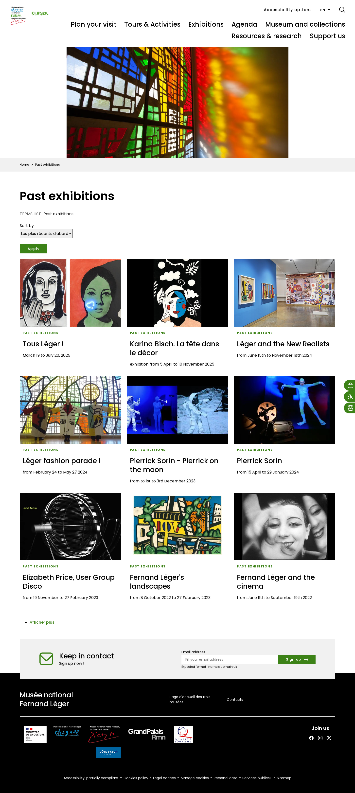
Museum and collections (305, 24)
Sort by (27, 226)
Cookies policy (136, 777)
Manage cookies (195, 777)
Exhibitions (206, 24)
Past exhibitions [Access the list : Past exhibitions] (40, 333)
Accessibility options (288, 10)
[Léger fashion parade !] (70, 431)
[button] (342, 10)
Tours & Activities (152, 24)
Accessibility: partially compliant (91, 777)
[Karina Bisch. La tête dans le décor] (177, 314)
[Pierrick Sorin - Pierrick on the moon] (177, 431)
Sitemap (284, 777)
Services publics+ (257, 777)
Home (24, 164)
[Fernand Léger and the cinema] (284, 548)
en (325, 9)
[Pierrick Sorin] (284, 431)
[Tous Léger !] (70, 314)
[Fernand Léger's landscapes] (177, 548)
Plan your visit (93, 24)
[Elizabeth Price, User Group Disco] (70, 548)
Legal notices (164, 777)
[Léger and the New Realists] (284, 314)
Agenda (244, 24)
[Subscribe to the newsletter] (297, 659)
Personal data (225, 777)
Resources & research (266, 36)
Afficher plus (42, 622)
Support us (327, 36)
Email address (193, 652)
